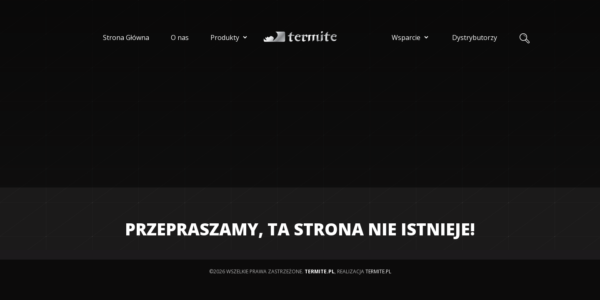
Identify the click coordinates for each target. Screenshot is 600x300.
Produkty (229, 37)
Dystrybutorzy (474, 37)
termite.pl (378, 271)
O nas (180, 37)
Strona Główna (126, 37)
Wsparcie (411, 37)
